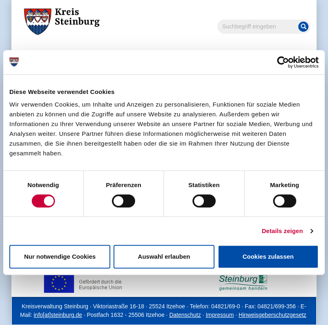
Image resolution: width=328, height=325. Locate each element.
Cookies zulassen (268, 256)
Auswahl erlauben (164, 256)
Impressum (220, 315)
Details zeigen (282, 230)
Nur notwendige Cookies (60, 256)
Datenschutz (185, 315)
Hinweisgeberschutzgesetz (272, 315)
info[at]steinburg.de (58, 315)
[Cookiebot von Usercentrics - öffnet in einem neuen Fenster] (283, 62)
